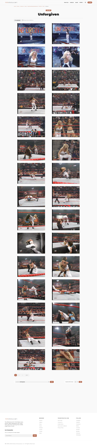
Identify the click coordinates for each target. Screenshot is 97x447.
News (40, 425)
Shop (40, 424)
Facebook (78, 424)
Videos (40, 422)
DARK (89, 2)
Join (35, 435)
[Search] (85, 2)
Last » (27, 375)
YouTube (78, 427)
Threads (77, 429)
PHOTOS (66, 2)
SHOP (76, 2)
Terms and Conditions (62, 425)
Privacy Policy (60, 427)
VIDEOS (72, 2)
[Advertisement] (48, 398)
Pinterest (78, 433)
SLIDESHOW (17, 20)
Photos (40, 420)
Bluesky (77, 431)
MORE (81, 2)
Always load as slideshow (27, 20)
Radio (40, 433)
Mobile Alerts (60, 424)
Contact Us (60, 422)
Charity (40, 431)
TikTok (77, 425)
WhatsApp (78, 434)
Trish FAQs (60, 420)
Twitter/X (78, 422)
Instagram (78, 420)
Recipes (41, 427)
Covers (40, 429)
